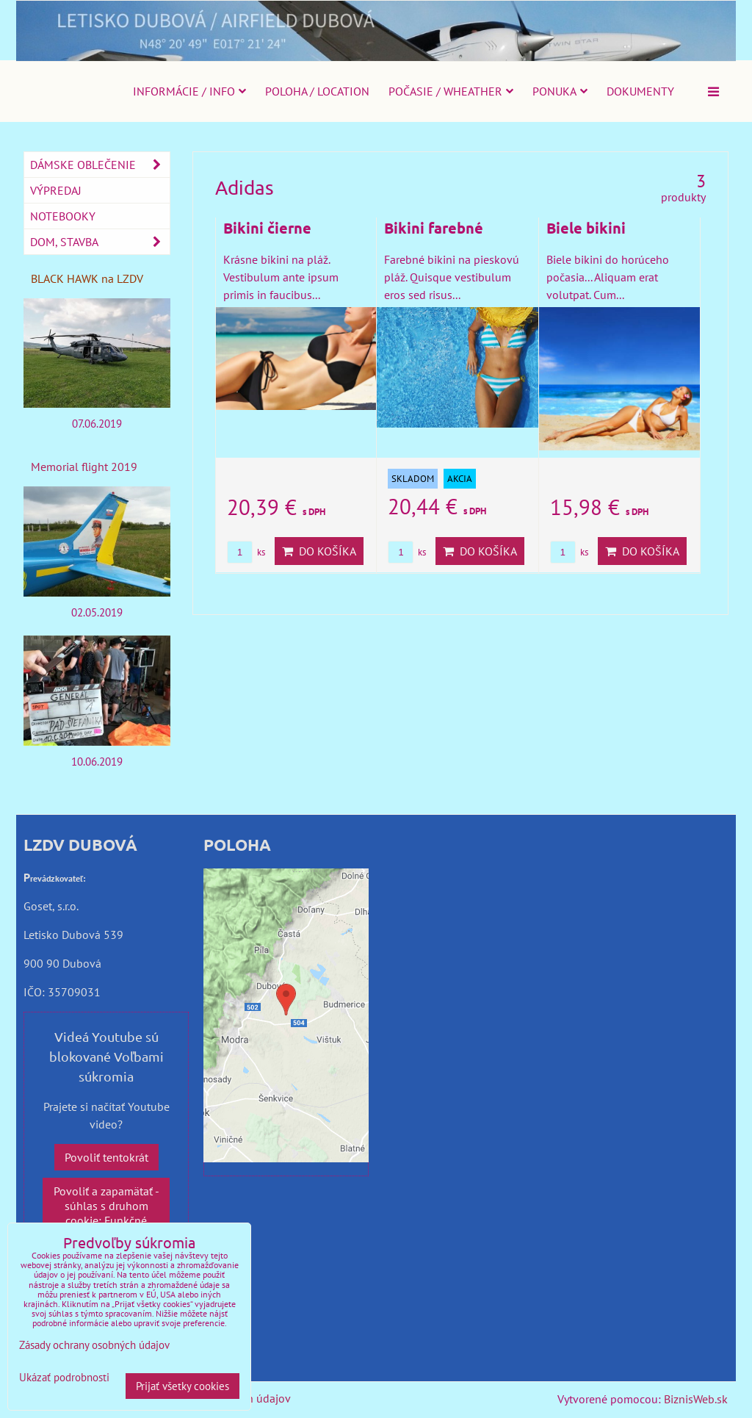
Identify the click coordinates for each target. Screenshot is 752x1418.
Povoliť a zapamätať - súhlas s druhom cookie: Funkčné (106, 1206)
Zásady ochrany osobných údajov (94, 1345)
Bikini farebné (433, 227)
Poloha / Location (317, 91)
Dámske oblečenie (100, 164)
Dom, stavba (100, 241)
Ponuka (560, 91)
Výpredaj (56, 190)
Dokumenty (640, 91)
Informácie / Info (189, 91)
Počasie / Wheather (450, 91)
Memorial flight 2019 (84, 466)
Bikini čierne (267, 227)
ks (246, 552)
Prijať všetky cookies (182, 1386)
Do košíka (319, 551)
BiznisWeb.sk (696, 1399)
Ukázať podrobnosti (64, 1378)
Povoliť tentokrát (106, 1157)
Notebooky (62, 216)
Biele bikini (586, 227)
